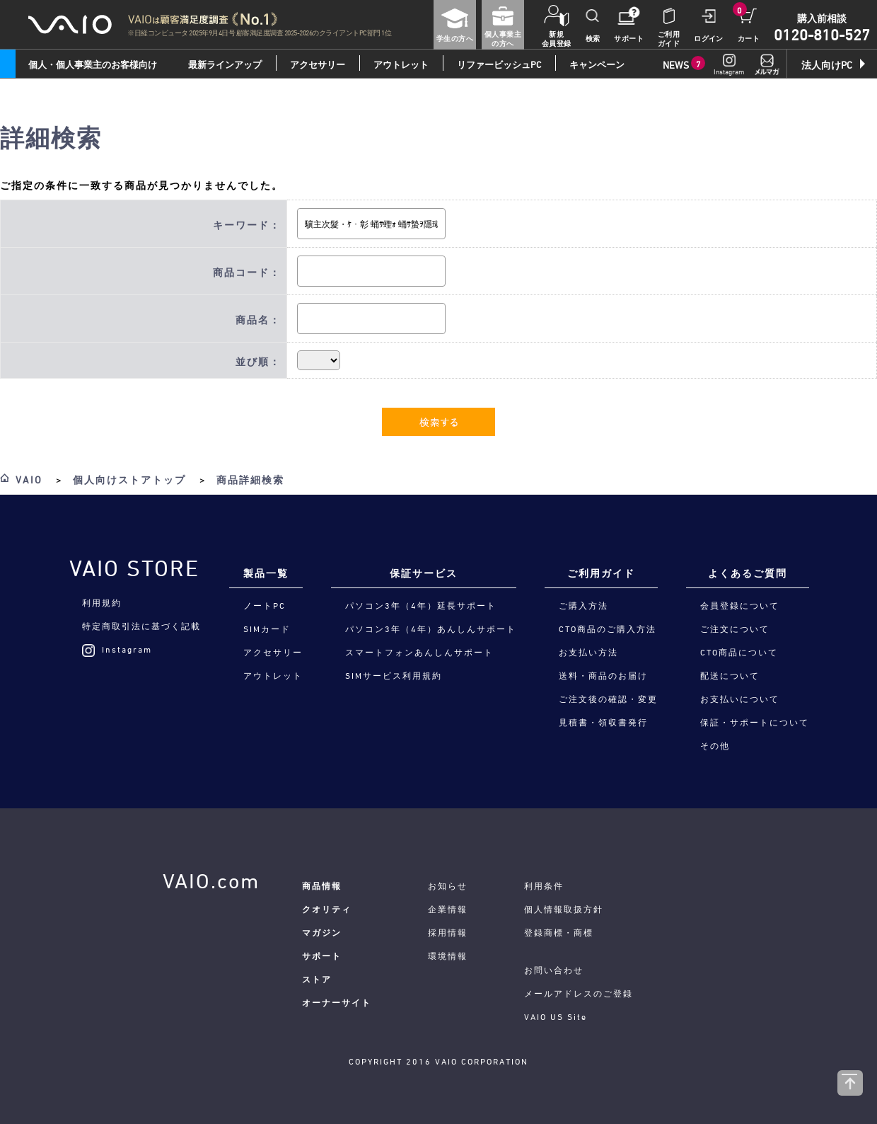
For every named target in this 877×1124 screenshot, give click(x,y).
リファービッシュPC (499, 64)
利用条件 (544, 885)
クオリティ (327, 909)
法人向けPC (826, 65)
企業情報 (447, 909)
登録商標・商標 (558, 932)
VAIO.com (211, 881)
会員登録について (739, 605)
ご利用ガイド (601, 573)
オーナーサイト (336, 1002)
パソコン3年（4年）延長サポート (420, 605)
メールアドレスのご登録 (578, 993)
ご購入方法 (583, 605)
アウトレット (401, 64)
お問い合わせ (553, 970)
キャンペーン (597, 64)
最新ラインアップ (225, 64)
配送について (730, 675)
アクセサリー (317, 64)
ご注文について (734, 628)
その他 (715, 745)
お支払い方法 (588, 652)
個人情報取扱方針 (563, 909)
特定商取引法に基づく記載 (141, 626)
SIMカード (267, 628)
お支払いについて (739, 699)
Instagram (117, 649)
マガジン (322, 932)
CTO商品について (739, 652)
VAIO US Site (555, 1016)
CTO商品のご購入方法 (607, 628)
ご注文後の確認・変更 (608, 699)
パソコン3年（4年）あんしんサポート (430, 628)
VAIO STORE (134, 568)
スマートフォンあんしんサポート (419, 652)
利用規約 (102, 602)
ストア (317, 979)
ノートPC (264, 605)
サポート (322, 955)
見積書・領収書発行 (603, 722)
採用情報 (447, 932)
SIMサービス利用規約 (393, 675)
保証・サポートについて (754, 722)
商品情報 (322, 885)
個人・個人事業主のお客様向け (92, 64)
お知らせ (447, 885)
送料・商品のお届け (603, 675)
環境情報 (447, 955)
